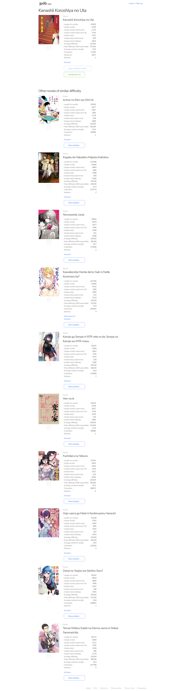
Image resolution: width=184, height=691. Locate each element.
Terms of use (129, 688)
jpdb (43, 3)
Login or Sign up (135, 3)
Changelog (141, 688)
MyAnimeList (69, 316)
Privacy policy (116, 688)
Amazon (67, 62)
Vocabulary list (74, 74)
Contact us (104, 688)
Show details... (74, 145)
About (88, 688)
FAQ (95, 688)
